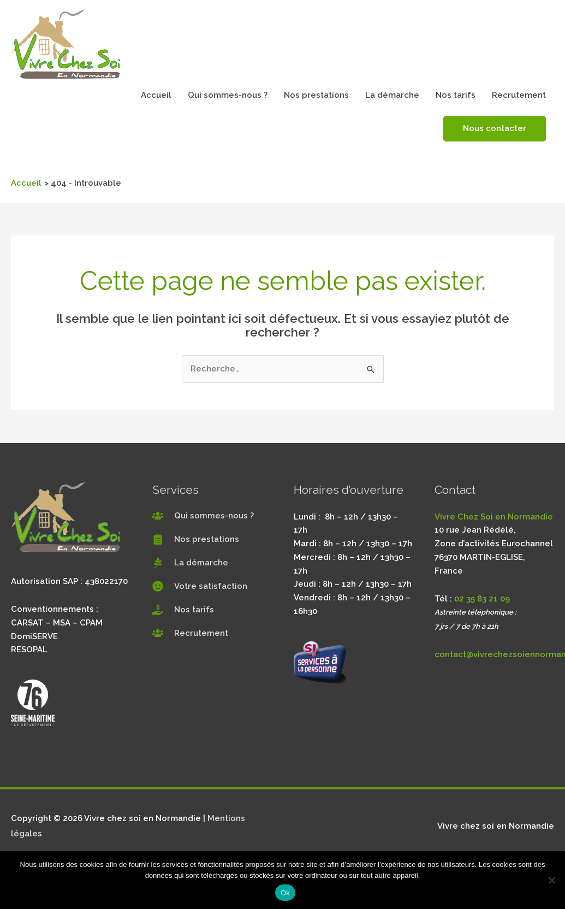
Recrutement (519, 95)
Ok (285, 893)
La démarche (392, 95)
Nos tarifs (455, 95)
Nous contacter (494, 128)
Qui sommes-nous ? (227, 95)
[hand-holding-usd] (183, 609)
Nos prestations (316, 95)
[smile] (199, 586)
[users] (203, 515)
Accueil (156, 95)
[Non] (551, 880)
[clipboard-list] (195, 539)
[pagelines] (190, 562)
